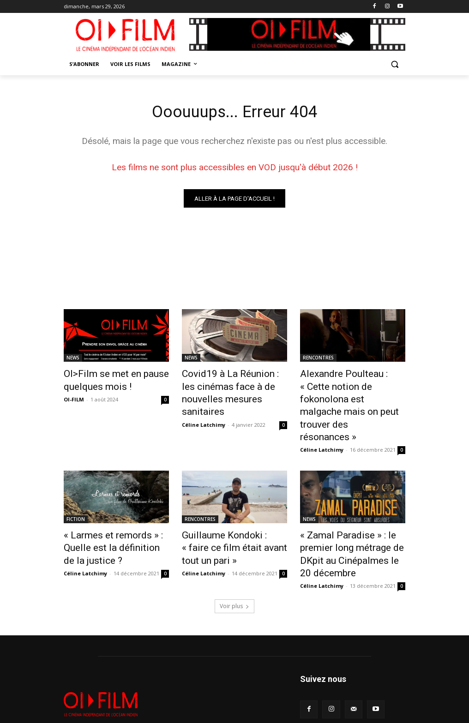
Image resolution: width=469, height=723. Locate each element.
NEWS (72, 360)
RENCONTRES (318, 360)
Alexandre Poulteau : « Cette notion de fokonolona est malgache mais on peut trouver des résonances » (348, 390)
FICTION (75, 486)
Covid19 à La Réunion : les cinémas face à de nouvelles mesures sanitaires (231, 385)
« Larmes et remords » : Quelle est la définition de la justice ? (116, 506)
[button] (394, 64)
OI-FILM (74, 396)
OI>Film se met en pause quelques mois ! (106, 380)
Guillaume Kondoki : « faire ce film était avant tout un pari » (233, 506)
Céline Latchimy (203, 406)
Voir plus (234, 564)
